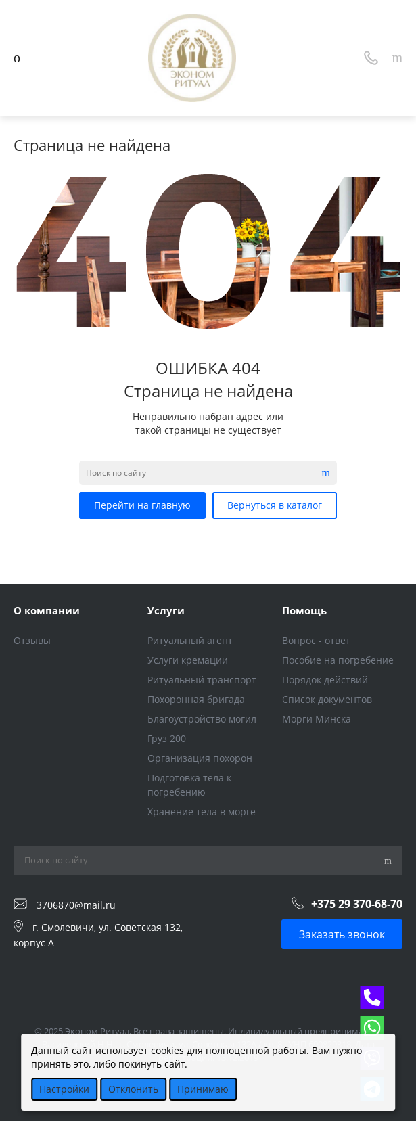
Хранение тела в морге (201, 811)
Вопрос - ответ (316, 640)
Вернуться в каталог (274, 505)
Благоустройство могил (201, 718)
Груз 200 (166, 738)
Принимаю (203, 1088)
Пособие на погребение (338, 660)
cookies (167, 1050)
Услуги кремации (187, 660)
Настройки (64, 1088)
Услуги (166, 610)
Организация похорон (199, 758)
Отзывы (32, 640)
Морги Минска (316, 718)
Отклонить (133, 1088)
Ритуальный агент (190, 640)
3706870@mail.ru (76, 904)
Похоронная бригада (196, 699)
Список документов (327, 699)
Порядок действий (325, 679)
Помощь (304, 610)
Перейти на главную (142, 505)
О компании (47, 610)
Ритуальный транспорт (201, 679)
